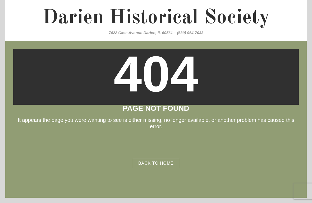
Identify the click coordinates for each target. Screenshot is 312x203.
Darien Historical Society (156, 18)
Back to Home (156, 163)
